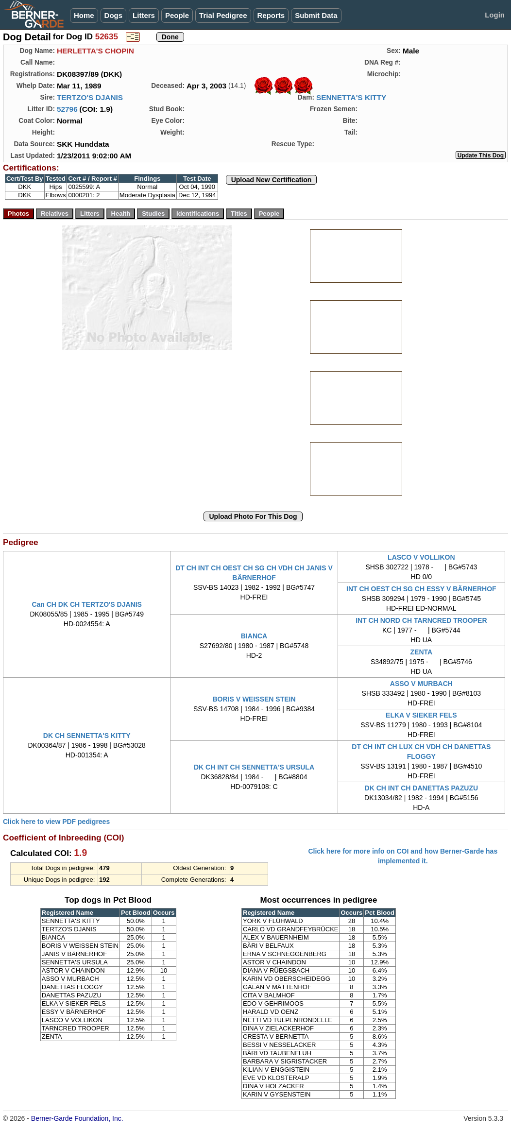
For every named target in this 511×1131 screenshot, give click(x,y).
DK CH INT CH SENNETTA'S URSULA (254, 767)
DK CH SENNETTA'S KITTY (87, 735)
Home (84, 15)
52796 (67, 109)
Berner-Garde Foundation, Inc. (77, 1118)
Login (495, 15)
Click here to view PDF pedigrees (56, 821)
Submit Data (316, 15)
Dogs (113, 15)
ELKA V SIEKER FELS (421, 715)
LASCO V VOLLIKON (421, 557)
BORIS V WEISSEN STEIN (253, 699)
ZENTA (421, 652)
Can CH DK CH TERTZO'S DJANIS (87, 604)
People (177, 15)
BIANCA (254, 636)
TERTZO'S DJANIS (90, 97)
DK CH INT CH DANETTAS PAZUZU (421, 788)
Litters (144, 15)
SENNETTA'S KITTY (351, 97)
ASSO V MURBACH (421, 683)
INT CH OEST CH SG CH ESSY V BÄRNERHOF (421, 589)
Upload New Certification (271, 180)
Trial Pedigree (223, 15)
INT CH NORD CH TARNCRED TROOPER (421, 620)
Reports (271, 15)
